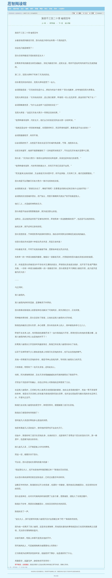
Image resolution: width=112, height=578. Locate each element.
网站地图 (56, 576)
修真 (27, 8)
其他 (50, 8)
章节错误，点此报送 (22, 564)
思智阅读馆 (16, 3)
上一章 (44, 23)
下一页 (61, 23)
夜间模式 (99, 13)
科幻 (45, 8)
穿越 (36, 8)
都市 (31, 8)
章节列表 (52, 23)
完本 (55, 8)
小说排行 (61, 8)
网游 (41, 8)
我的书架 (16, 8)
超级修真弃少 (18, 13)
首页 (9, 8)
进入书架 (67, 23)
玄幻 (22, 8)
